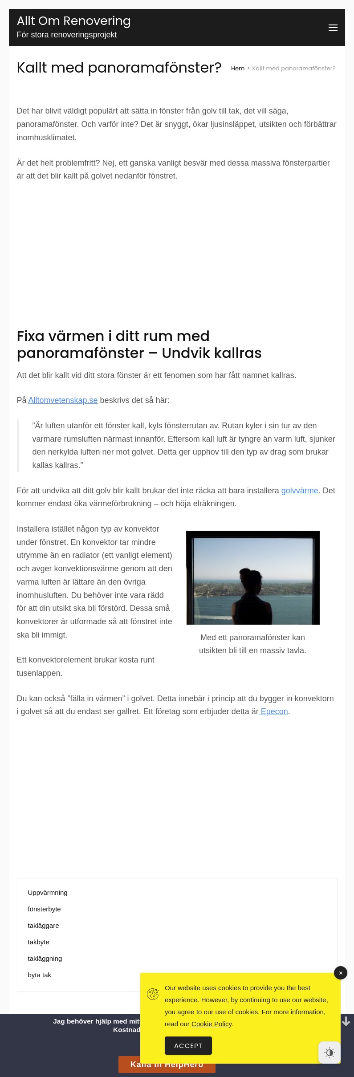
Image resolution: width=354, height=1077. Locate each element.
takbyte (38, 942)
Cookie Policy (211, 1024)
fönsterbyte (44, 909)
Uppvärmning (48, 892)
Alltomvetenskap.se (63, 400)
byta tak (40, 975)
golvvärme (298, 490)
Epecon (273, 711)
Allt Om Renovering (74, 20)
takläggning (45, 958)
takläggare (43, 925)
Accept (188, 1045)
